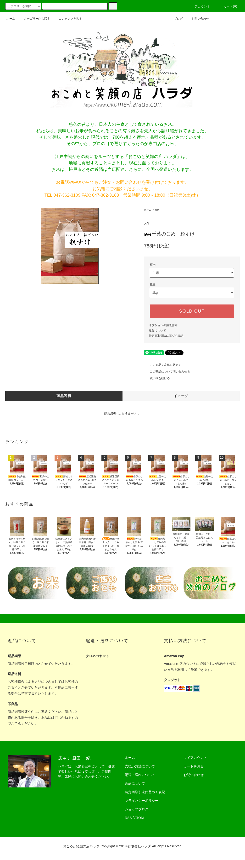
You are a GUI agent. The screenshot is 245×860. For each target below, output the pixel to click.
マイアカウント (195, 758)
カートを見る (194, 766)
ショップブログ (136, 809)
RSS (128, 818)
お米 (157, 210)
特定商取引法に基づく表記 (166, 335)
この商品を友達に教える (162, 365)
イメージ (181, 396)
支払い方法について (140, 766)
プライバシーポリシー (141, 800)
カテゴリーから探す (34, 18)
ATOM (139, 818)
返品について (157, 330)
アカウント (200, 6)
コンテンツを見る (67, 18)
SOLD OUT (192, 311)
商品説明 (63, 396)
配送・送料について (140, 775)
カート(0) (227, 6)
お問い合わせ (197, 18)
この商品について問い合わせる (167, 371)
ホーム (10, 18)
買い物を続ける (157, 378)
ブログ (175, 18)
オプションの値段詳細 (163, 325)
